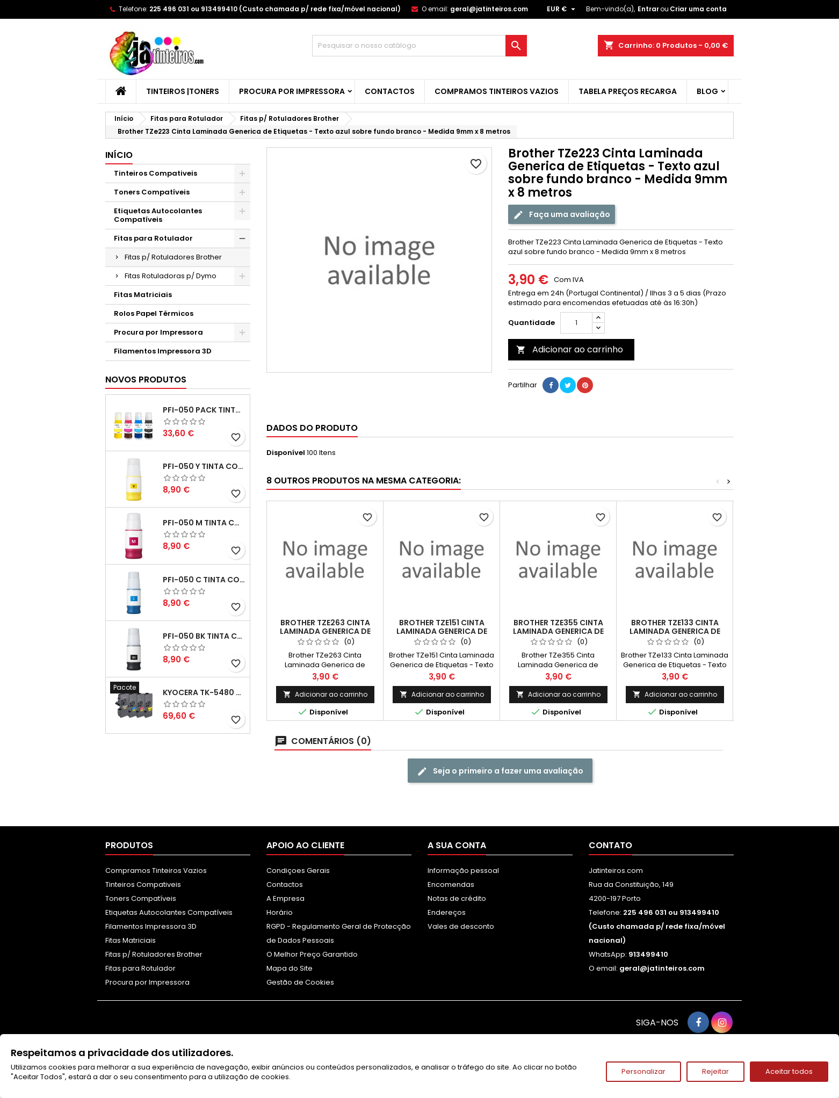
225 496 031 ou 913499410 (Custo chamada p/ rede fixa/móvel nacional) (275, 8)
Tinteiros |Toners (182, 91)
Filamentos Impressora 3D (163, 351)
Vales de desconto (461, 926)
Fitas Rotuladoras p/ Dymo (170, 276)
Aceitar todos (789, 1071)
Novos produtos (145, 379)
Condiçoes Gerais (298, 870)
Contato (610, 845)
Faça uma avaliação (561, 214)
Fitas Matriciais (143, 295)
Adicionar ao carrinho (569, 349)
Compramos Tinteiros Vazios (497, 91)
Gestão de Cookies (300, 982)
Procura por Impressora (292, 91)
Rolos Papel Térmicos (153, 313)
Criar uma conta (698, 8)
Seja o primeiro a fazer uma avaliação (500, 771)
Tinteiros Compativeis (155, 173)
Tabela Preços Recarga (627, 91)
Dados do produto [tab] (312, 428)
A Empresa (285, 898)
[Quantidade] (576, 323)
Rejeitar (715, 1071)
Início (119, 155)
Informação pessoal (463, 870)
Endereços (447, 912)
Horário (279, 912)
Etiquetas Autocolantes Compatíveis (158, 215)
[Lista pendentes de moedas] (562, 9)
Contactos (390, 91)
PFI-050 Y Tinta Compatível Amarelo (204, 466)
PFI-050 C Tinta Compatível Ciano (204, 579)
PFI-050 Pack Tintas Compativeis (204, 410)
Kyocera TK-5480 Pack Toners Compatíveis (204, 692)
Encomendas (451, 884)
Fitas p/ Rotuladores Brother (173, 257)
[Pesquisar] (419, 45)
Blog (707, 91)
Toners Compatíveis (152, 192)
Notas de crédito (457, 898)
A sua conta (457, 845)
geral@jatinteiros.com (489, 8)
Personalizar (643, 1071)
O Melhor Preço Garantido (312, 954)
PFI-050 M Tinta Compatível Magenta (204, 522)
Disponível (285, 453)
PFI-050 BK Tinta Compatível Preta (204, 636)
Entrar (648, 8)
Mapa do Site (289, 968)
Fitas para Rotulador (153, 238)
